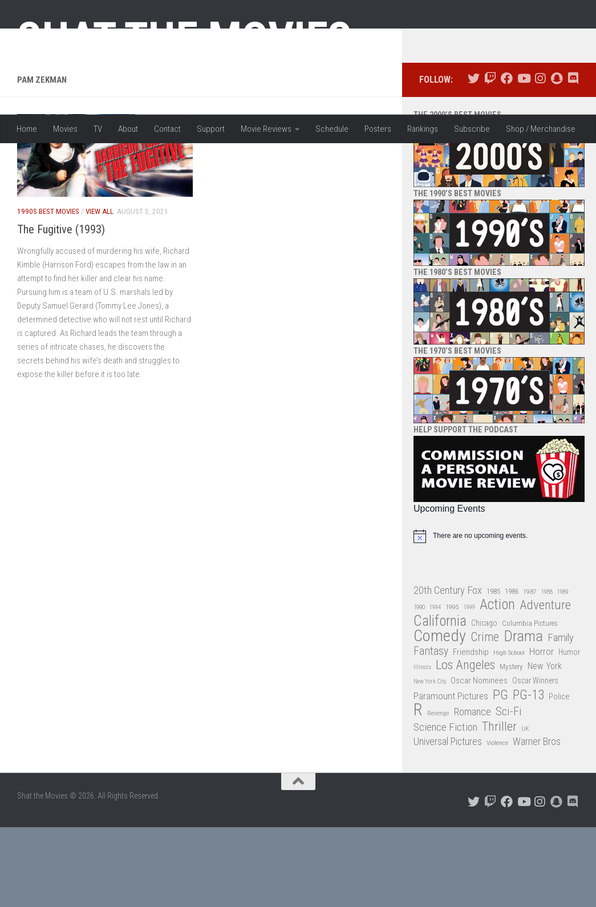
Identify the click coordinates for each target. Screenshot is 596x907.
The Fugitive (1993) (61, 309)
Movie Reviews (266, 129)
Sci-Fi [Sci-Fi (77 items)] (509, 792)
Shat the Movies (184, 39)
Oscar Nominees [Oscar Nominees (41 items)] (479, 761)
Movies (65, 129)
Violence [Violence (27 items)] (497, 823)
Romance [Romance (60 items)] (472, 792)
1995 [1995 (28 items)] (452, 687)
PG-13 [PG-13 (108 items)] (528, 775)
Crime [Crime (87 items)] (485, 717)
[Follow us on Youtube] (523, 159)
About (128, 129)
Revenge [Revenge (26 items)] (438, 793)
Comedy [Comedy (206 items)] (439, 716)
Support (211, 129)
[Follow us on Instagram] (540, 159)
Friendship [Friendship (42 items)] (471, 732)
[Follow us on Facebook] (507, 159)
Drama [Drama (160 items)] (523, 716)
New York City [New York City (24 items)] (429, 762)
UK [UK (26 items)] (525, 808)
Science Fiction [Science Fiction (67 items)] (445, 807)
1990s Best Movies (48, 292)
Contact (167, 129)
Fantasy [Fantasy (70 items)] (430, 731)
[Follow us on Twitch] (490, 159)
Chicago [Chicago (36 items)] (484, 702)
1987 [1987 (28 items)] (530, 671)
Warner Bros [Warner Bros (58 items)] (537, 822)
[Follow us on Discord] (573, 159)
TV (98, 129)
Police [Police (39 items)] (559, 777)
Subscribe (472, 129)
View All (99, 292)
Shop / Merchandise (540, 129)
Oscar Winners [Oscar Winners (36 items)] (535, 761)
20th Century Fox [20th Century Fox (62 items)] (447, 670)
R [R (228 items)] (418, 790)
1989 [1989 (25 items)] (563, 671)
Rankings (422, 129)
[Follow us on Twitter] (474, 159)
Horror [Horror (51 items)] (541, 731)
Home (27, 129)
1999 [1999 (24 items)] (469, 687)
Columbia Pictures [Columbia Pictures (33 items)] (530, 703)
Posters (377, 129)
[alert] (499, 616)
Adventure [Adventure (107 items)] (545, 686)
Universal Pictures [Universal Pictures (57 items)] (447, 822)
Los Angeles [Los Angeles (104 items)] (465, 745)
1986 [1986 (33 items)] (511, 671)
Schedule (331, 129)
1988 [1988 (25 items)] (547, 671)
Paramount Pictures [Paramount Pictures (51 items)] (450, 776)
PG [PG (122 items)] (500, 775)
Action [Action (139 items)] (497, 685)
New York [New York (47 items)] (545, 746)
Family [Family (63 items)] (561, 718)
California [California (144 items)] (440, 700)
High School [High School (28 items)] (509, 732)
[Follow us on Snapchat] (556, 159)
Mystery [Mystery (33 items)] (511, 747)
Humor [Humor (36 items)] (569, 731)
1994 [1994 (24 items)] (435, 687)
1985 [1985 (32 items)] (493, 671)
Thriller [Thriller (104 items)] (499, 806)
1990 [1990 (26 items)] (419, 687)
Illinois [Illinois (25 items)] (422, 747)
